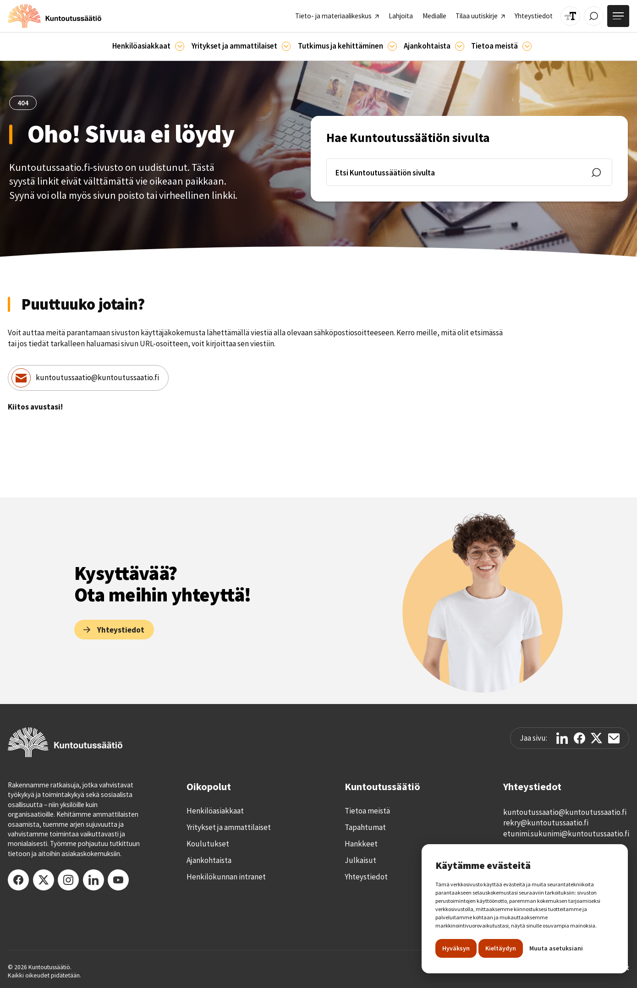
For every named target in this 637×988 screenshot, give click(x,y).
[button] (148, 46)
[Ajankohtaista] (392, 46)
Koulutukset (208, 843)
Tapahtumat (365, 827)
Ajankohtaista (209, 860)
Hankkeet (361, 843)
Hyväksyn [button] (456, 948)
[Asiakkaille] (179, 46)
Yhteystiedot (366, 876)
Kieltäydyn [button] (500, 948)
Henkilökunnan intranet (226, 876)
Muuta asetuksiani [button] (556, 948)
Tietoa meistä (367, 810)
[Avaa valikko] (618, 16)
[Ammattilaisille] (286, 46)
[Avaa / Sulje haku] (594, 16)
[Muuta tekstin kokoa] (570, 16)
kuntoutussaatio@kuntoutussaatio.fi (97, 377)
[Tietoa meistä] (527, 46)
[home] (54, 16)
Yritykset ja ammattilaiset (229, 827)
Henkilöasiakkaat (215, 810)
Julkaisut (360, 860)
